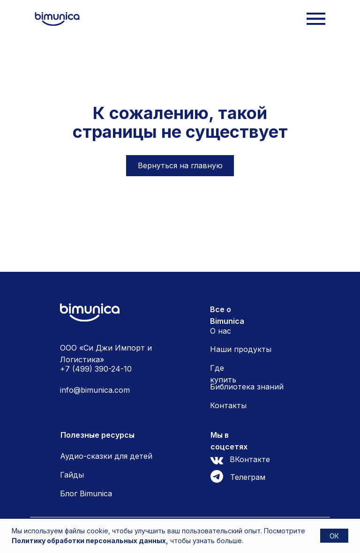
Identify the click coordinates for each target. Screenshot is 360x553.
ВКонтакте (250, 459)
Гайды (72, 474)
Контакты (228, 405)
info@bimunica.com (95, 390)
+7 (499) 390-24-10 (96, 369)
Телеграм (247, 477)
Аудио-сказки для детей (106, 456)
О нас (220, 331)
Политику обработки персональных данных (89, 541)
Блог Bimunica (86, 493)
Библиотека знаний (247, 386)
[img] (57, 19)
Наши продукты (240, 349)
